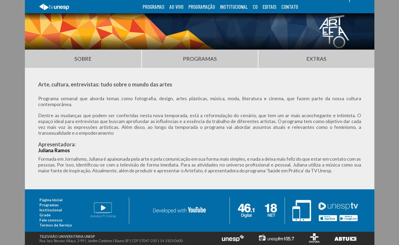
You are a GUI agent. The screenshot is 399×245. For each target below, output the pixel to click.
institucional (234, 6)
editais (269, 6)
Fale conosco (50, 220)
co (255, 6)
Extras (316, 58)
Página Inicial (50, 200)
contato (289, 6)
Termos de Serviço (55, 225)
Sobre (83, 58)
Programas (200, 58)
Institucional (50, 210)
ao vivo (176, 6)
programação (202, 6)
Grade (45, 215)
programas (153, 6)
